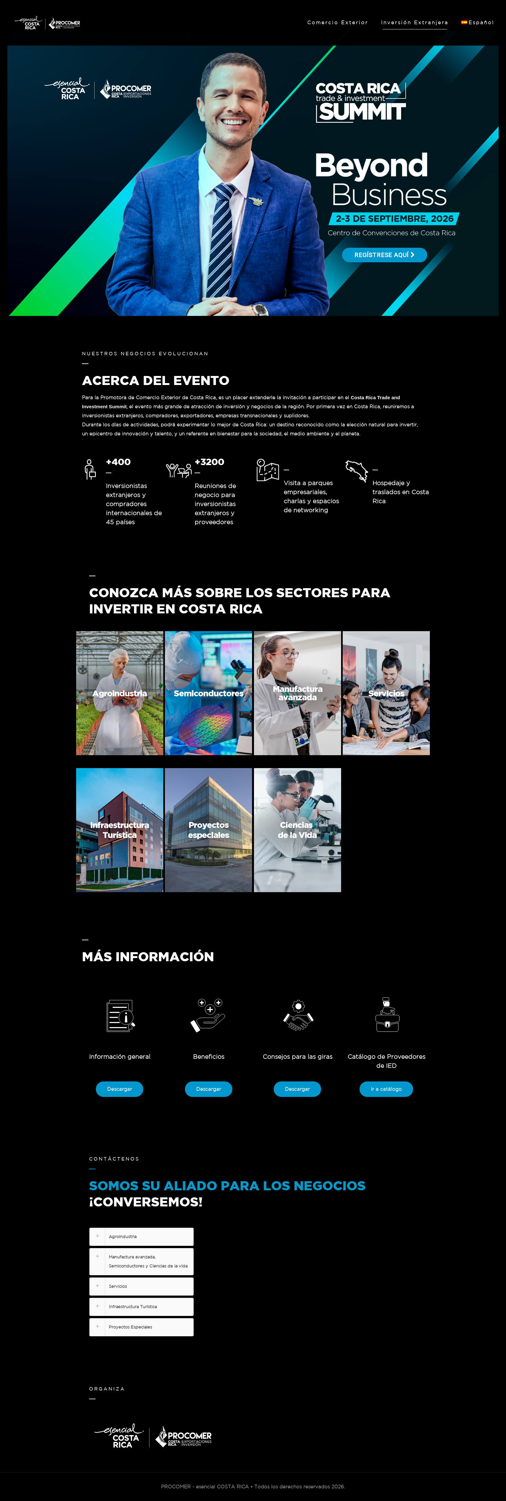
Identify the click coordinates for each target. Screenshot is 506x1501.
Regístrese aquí (384, 255)
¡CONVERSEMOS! (146, 1201)
